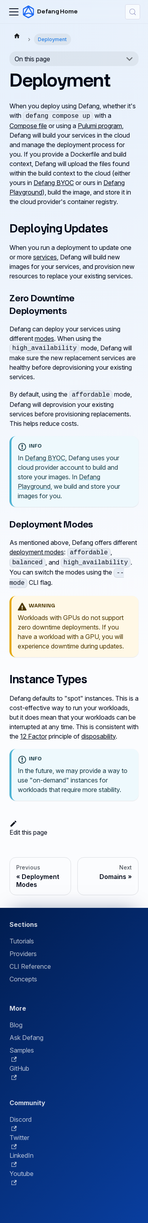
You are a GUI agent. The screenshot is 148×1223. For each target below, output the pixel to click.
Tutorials (21, 941)
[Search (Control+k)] (132, 11)
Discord (20, 1123)
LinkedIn (21, 1159)
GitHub (19, 1072)
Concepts (23, 979)
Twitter (19, 1141)
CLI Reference (30, 966)
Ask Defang (26, 1038)
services (45, 257)
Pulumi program (100, 126)
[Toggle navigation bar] (14, 12)
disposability (98, 736)
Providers (23, 954)
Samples (21, 1054)
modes (44, 338)
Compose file (28, 126)
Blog (15, 1025)
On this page (32, 59)
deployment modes (36, 552)
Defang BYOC (54, 183)
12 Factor (33, 736)
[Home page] (16, 35)
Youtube (21, 1177)
